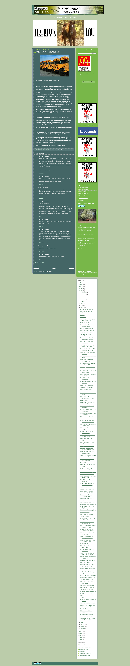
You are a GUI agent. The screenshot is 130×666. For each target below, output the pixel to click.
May (82, 307)
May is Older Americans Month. (88, 575)
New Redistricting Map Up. (87, 502)
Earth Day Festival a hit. (86, 593)
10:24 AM (41, 242)
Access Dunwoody (83, 189)
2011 (80, 291)
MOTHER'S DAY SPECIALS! (87, 560)
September (83, 299)
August (82, 301)
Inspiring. (82, 315)
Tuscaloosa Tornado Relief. (87, 589)
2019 (80, 282)
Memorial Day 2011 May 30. (87, 587)
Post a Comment (39, 262)
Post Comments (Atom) (46, 271)
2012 (80, 289)
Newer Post (36, 268)
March (82, 624)
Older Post (71, 268)
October (83, 297)
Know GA (81, 200)
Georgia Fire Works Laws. (86, 328)
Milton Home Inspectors (85, 653)
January (83, 628)
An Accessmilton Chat (84, 159)
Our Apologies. (84, 462)
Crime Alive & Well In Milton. (87, 474)
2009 (80, 633)
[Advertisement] (85, 262)
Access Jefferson (83, 191)
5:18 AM (41, 216)
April (82, 622)
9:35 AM (41, 198)
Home (53, 268)
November (83, 295)
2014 (80, 284)
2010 (80, 631)
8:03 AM (41, 259)
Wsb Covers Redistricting (86, 387)
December (83, 292)
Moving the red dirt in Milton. (87, 446)
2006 (80, 639)
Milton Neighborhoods (84, 655)
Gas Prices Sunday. (85, 512)
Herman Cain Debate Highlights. (88, 510)
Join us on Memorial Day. (86, 579)
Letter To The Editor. (85, 562)
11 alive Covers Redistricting (87, 385)
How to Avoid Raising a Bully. (87, 577)
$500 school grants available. (87, 585)
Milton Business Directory (85, 647)
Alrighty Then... (84, 400)
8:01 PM (41, 173)
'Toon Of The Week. (85, 487)
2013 (80, 286)
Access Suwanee (83, 198)
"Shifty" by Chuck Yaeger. (86, 322)
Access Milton (82, 195)
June (82, 305)
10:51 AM (41, 251)
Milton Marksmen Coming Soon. (88, 472)
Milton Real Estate (83, 649)
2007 (80, 637)
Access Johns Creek (84, 193)
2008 (80, 635)
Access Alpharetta (83, 187)
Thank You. (83, 317)
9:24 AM (41, 226)
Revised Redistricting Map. (87, 489)
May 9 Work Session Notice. (87, 514)
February (83, 626)
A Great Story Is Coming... (86, 309)
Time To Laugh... (84, 516)
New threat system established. (88, 603)
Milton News (82, 651)
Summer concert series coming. (88, 591)
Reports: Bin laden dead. (86, 608)
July (82, 303)
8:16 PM (41, 184)
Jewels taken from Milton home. (88, 504)
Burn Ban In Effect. (85, 543)
